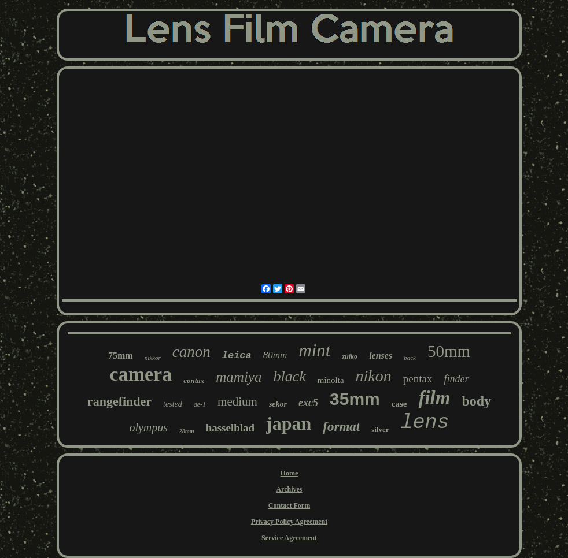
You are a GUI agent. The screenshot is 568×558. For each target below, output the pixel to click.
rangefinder (119, 401)
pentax (418, 379)
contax (193, 380)
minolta (331, 380)
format (341, 426)
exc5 (308, 402)
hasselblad (230, 428)
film (434, 398)
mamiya (238, 377)
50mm (448, 351)
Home (289, 473)
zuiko (349, 356)
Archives (289, 489)
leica (237, 355)
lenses (380, 355)
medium (237, 401)
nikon (374, 376)
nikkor (153, 357)
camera (141, 374)
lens (425, 422)
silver (380, 429)
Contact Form (289, 505)
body (476, 400)
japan (288, 423)
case (399, 403)
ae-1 (200, 404)
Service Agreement (289, 538)
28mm (186, 431)
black (289, 376)
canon (191, 351)
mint (314, 350)
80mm (275, 354)
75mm (120, 355)
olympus (148, 427)
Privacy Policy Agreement (289, 522)
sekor (278, 404)
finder (456, 379)
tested (172, 404)
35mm (355, 398)
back (410, 357)
